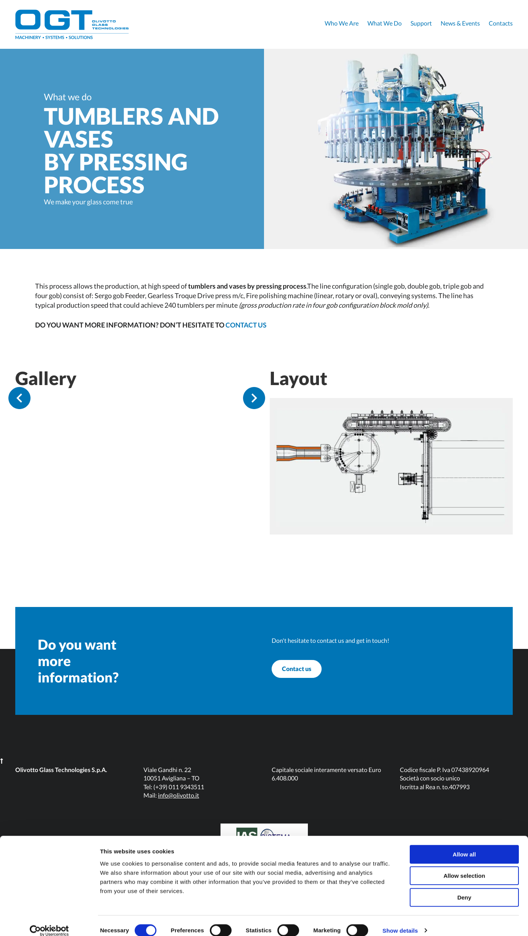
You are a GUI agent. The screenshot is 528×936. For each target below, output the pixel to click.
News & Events (460, 23)
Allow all (464, 844)
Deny (464, 888)
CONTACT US (246, 325)
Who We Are (342, 23)
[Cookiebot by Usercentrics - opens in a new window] (49, 921)
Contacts (501, 23)
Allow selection (464, 866)
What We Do (384, 23)
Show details (400, 921)
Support (421, 23)
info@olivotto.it (178, 805)
